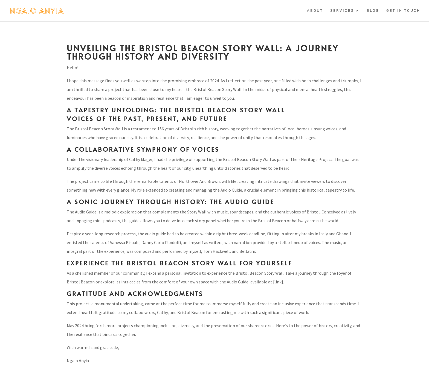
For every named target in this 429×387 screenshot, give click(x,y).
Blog (373, 11)
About (315, 11)
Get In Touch (403, 11)
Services (342, 11)
